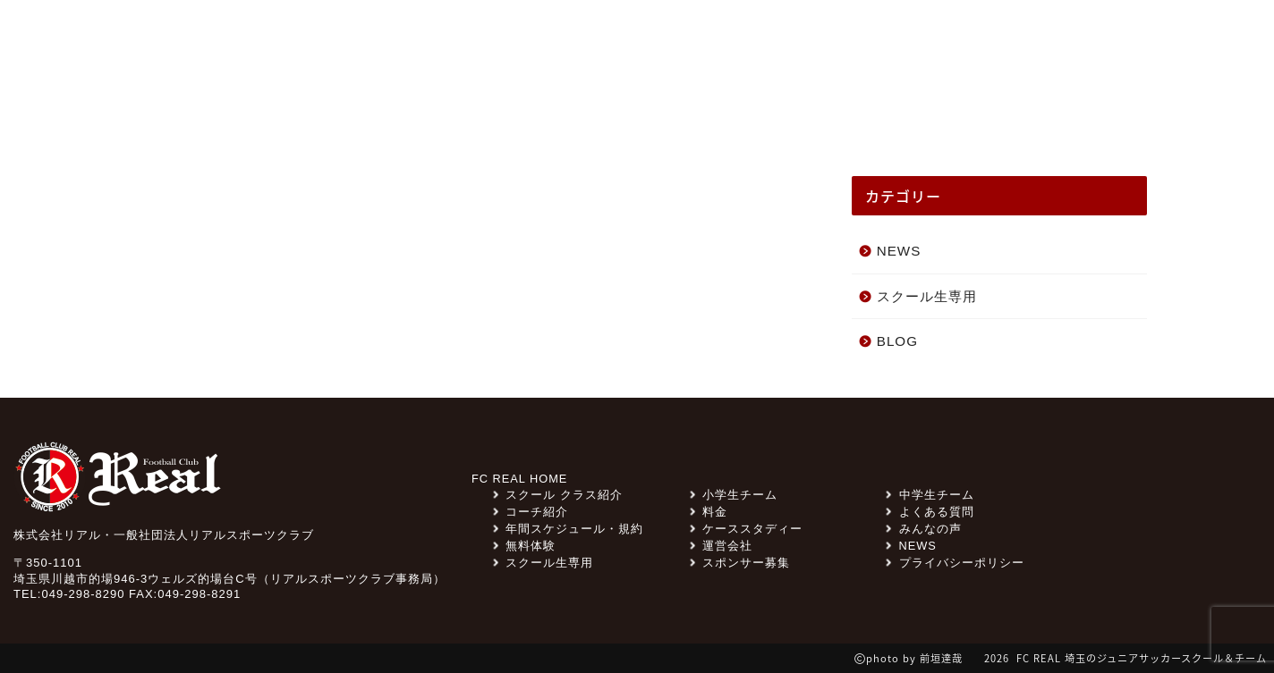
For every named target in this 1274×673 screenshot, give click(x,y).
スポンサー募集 (797, 40)
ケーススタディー (804, 109)
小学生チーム (733, 494)
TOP (169, 109)
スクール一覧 (1075, 109)
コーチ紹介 (947, 109)
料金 (894, 40)
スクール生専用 (662, 40)
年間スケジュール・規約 (568, 528)
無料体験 (1096, 40)
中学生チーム (929, 494)
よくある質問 (984, 40)
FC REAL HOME (519, 478)
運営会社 (721, 545)
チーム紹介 (662, 109)
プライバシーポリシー (954, 562)
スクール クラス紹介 (508, 109)
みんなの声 (355, 109)
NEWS (250, 109)
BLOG (897, 341)
